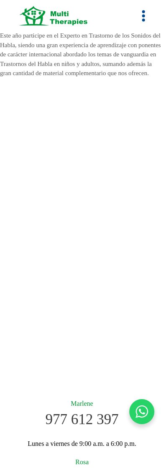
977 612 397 (82, 419)
